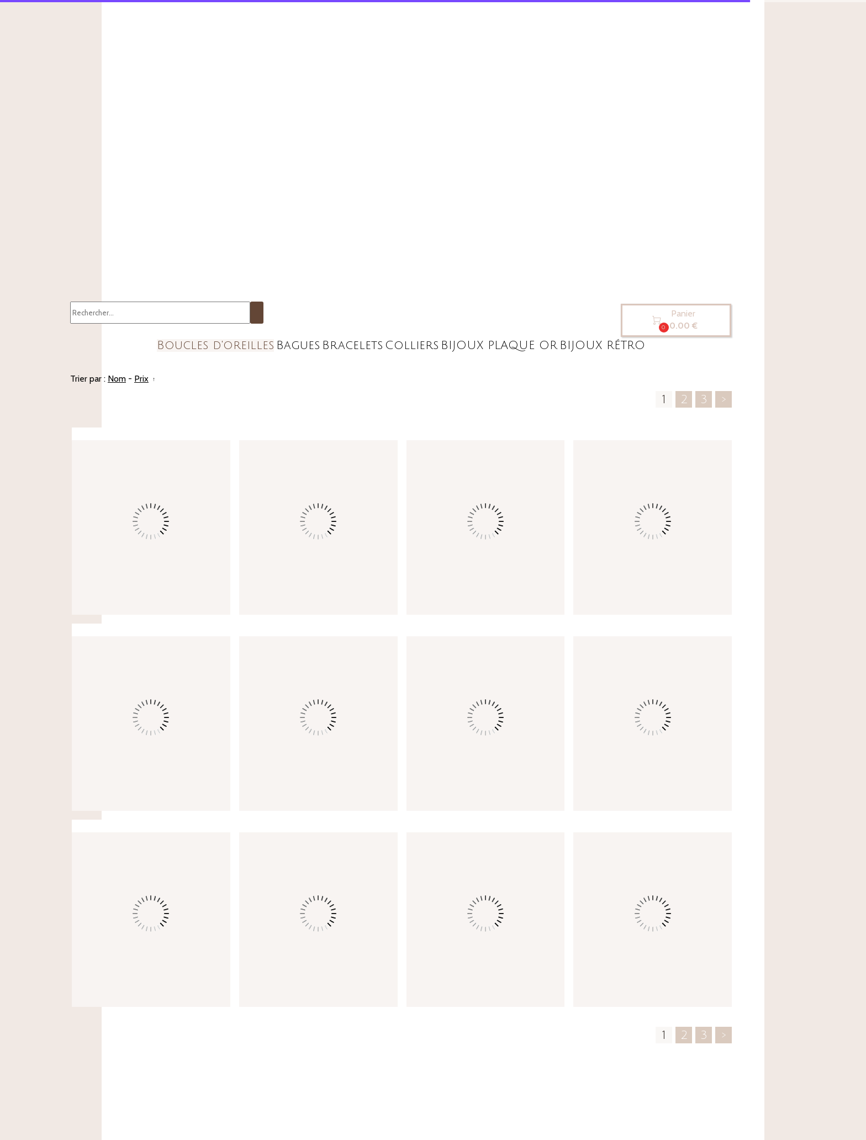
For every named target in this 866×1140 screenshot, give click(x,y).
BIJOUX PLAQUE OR (499, 345)
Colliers (412, 345)
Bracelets (352, 345)
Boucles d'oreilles (215, 345)
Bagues (298, 345)
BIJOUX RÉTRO (602, 345)
